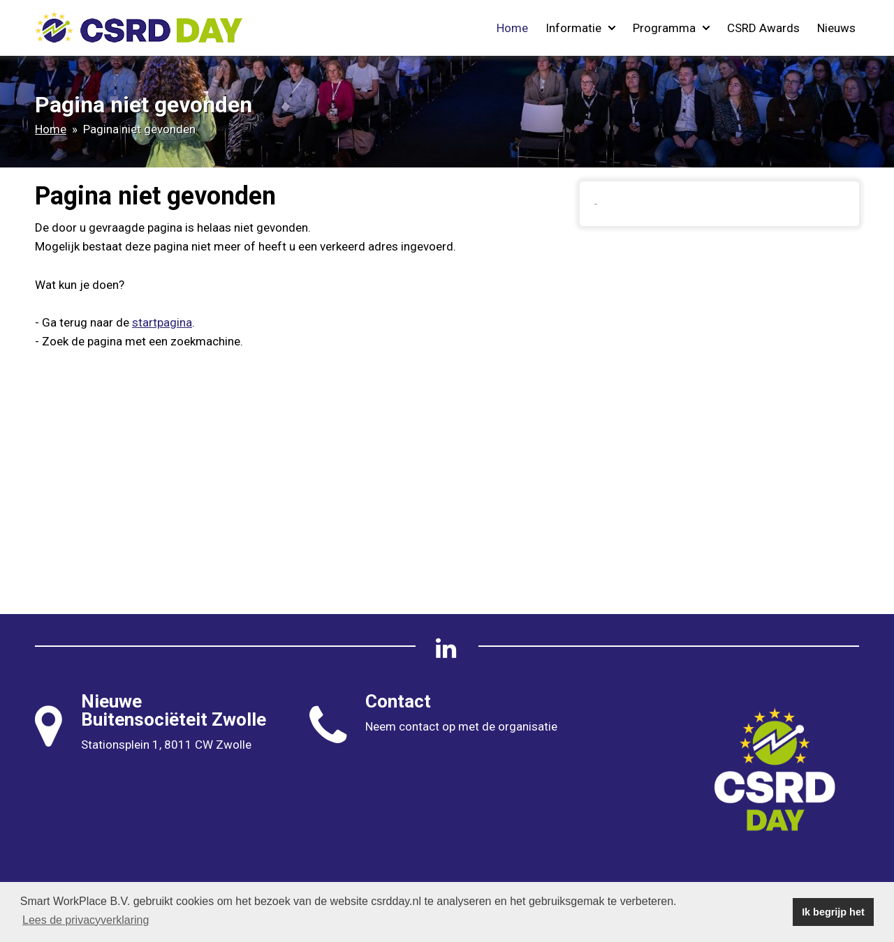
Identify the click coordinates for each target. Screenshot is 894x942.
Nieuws (836, 28)
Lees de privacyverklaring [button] (85, 920)
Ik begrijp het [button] (833, 912)
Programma (671, 28)
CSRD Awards (763, 28)
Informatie (580, 28)
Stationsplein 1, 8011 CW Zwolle (166, 745)
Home (512, 28)
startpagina (162, 322)
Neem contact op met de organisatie (461, 726)
